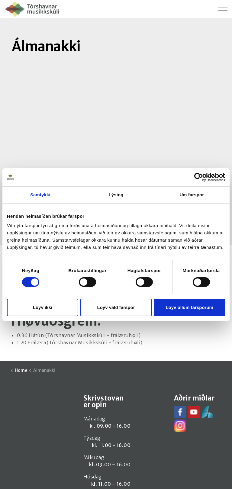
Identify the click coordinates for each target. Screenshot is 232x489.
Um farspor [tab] (191, 194)
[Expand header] (223, 9)
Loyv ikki (42, 307)
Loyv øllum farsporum (189, 307)
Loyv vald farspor (116, 307)
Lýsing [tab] (116, 194)
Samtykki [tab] (40, 194)
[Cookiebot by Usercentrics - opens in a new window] (198, 177)
